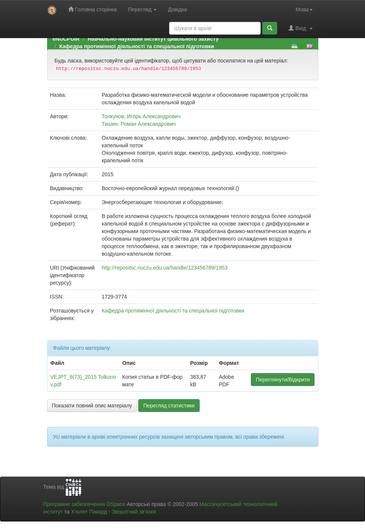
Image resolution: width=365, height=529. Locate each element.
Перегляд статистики (168, 405)
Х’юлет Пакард (89, 512)
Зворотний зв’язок (134, 512)
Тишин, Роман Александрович (139, 124)
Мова (304, 9)
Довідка (177, 9)
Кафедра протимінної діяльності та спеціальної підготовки (136, 46)
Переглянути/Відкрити (283, 380)
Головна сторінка (92, 9)
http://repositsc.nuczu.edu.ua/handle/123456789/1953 (165, 268)
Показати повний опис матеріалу (92, 405)
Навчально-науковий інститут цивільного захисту (153, 39)
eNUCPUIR (66, 39)
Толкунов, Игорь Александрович (141, 116)
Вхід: (300, 28)
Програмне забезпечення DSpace (84, 504)
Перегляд (142, 9)
